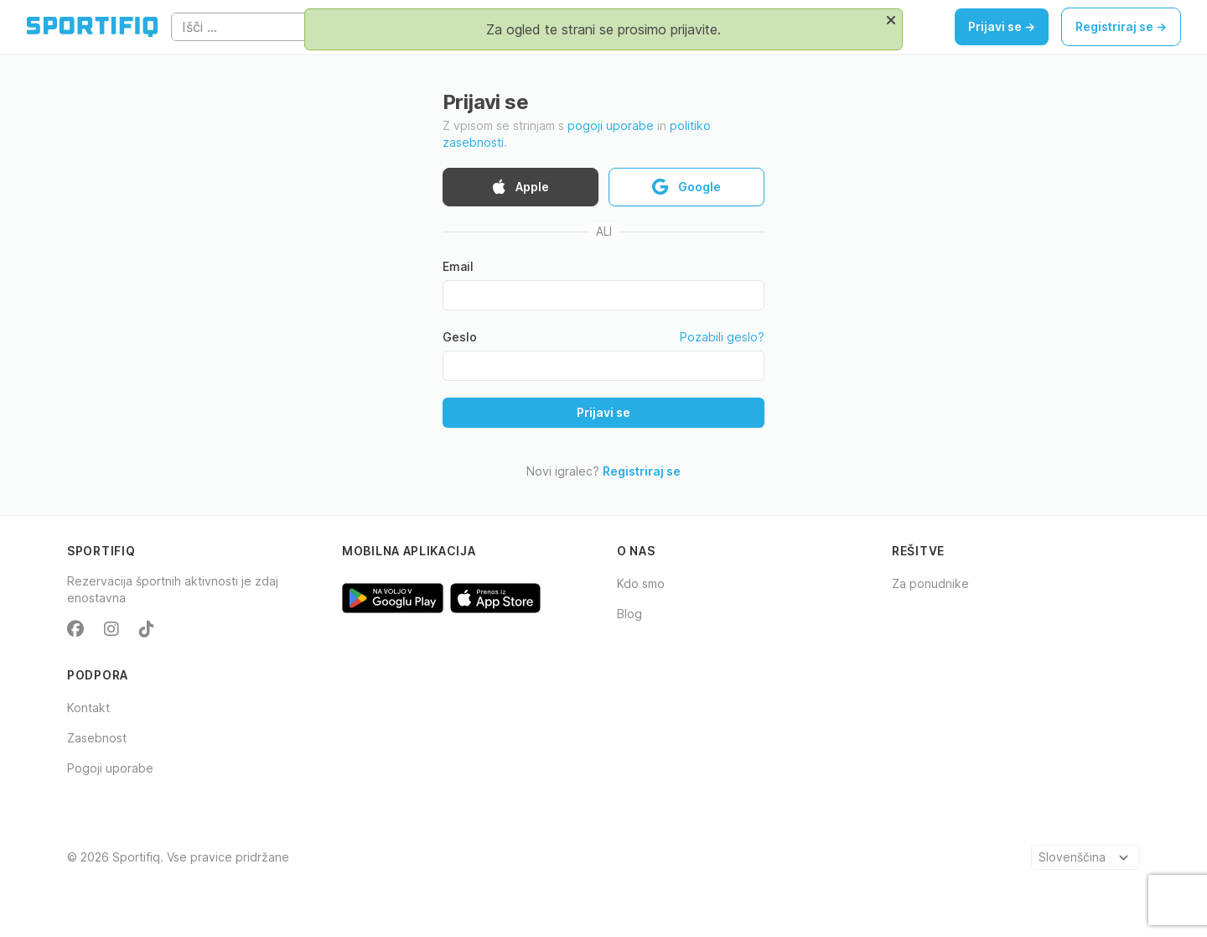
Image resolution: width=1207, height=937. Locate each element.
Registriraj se (642, 471)
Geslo (460, 337)
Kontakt (88, 707)
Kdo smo (641, 583)
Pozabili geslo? (722, 337)
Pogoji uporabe (110, 768)
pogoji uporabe (610, 125)
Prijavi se (603, 412)
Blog (629, 613)
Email (458, 266)
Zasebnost (97, 738)
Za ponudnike (930, 583)
